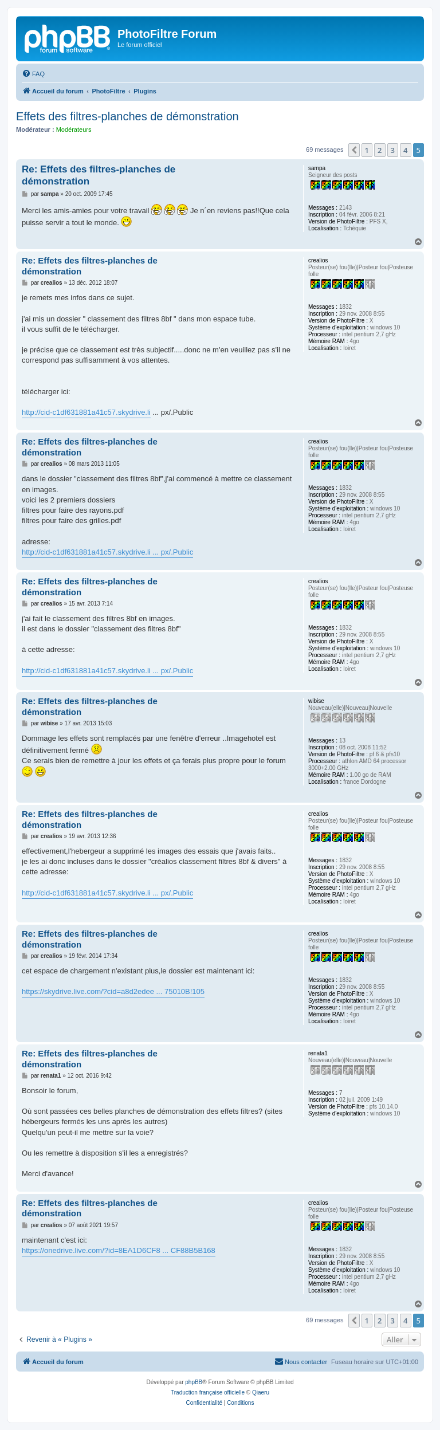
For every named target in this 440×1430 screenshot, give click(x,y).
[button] (354, 150)
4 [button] (405, 150)
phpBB (193, 1382)
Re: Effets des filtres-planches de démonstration (98, 175)
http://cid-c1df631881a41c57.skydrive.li (86, 412)
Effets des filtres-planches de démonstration (127, 116)
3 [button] (393, 150)
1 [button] (367, 150)
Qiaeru (260, 1392)
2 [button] (380, 150)
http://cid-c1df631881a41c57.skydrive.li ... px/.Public (107, 552)
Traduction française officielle (208, 1392)
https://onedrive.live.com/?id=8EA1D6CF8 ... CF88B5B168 (118, 1250)
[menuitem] (33, 74)
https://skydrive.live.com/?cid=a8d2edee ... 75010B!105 (113, 991)
